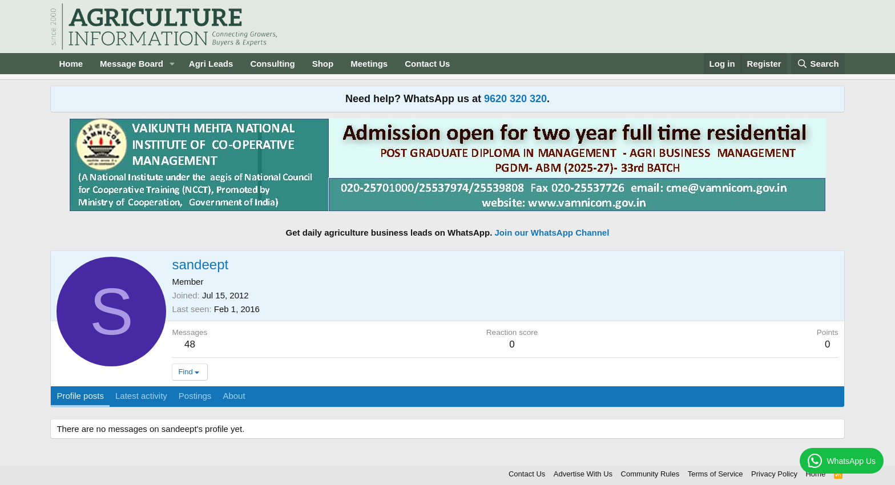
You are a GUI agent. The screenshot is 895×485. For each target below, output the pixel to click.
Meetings (369, 63)
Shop (323, 63)
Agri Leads (211, 63)
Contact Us (427, 63)
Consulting (272, 63)
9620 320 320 (515, 98)
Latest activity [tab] (141, 396)
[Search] (818, 63)
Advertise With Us (583, 474)
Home (71, 63)
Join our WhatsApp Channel (552, 232)
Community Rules (650, 474)
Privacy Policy (774, 474)
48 (189, 344)
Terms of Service (715, 474)
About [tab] (234, 396)
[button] (172, 63)
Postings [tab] (195, 396)
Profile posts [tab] (80, 396)
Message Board (131, 63)
